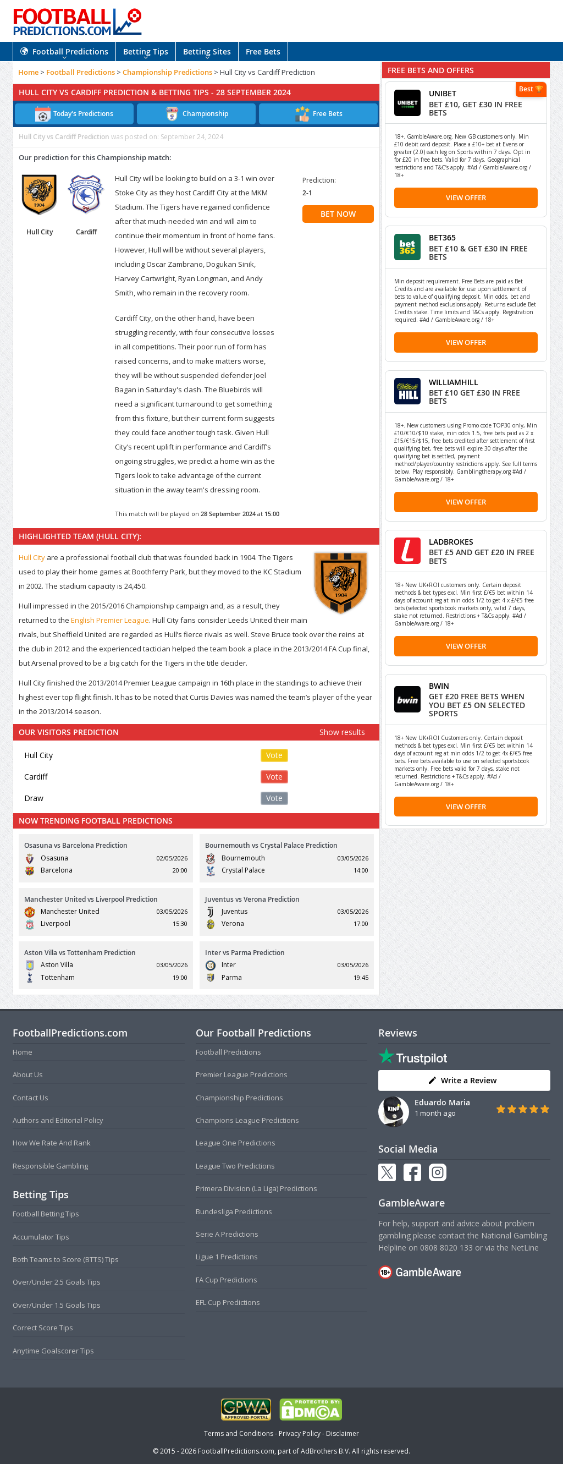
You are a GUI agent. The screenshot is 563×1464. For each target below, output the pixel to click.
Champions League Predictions (247, 1120)
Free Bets (263, 51)
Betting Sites (207, 51)
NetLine (525, 1247)
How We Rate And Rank (52, 1143)
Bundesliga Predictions (234, 1211)
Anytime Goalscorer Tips (53, 1351)
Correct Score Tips (43, 1328)
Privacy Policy (300, 1433)
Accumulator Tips (41, 1237)
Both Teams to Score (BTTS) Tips (66, 1259)
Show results (342, 732)
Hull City (32, 557)
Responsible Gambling (50, 1166)
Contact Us (30, 1098)
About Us (28, 1074)
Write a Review (462, 1080)
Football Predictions (64, 51)
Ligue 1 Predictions (227, 1257)
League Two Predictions (235, 1166)
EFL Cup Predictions (228, 1302)
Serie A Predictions (227, 1234)
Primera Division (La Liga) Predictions (256, 1188)
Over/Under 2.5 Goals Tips (57, 1282)
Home (28, 72)
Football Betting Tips (46, 1214)
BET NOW (338, 214)
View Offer (466, 197)
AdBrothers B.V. (325, 1451)
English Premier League (110, 620)
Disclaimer (342, 1433)
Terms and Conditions (238, 1433)
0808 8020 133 (446, 1247)
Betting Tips (145, 51)
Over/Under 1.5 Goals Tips (57, 1305)
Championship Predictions (167, 72)
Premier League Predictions (242, 1074)
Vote (274, 755)
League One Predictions (235, 1143)
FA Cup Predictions (226, 1280)
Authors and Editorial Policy (58, 1120)
